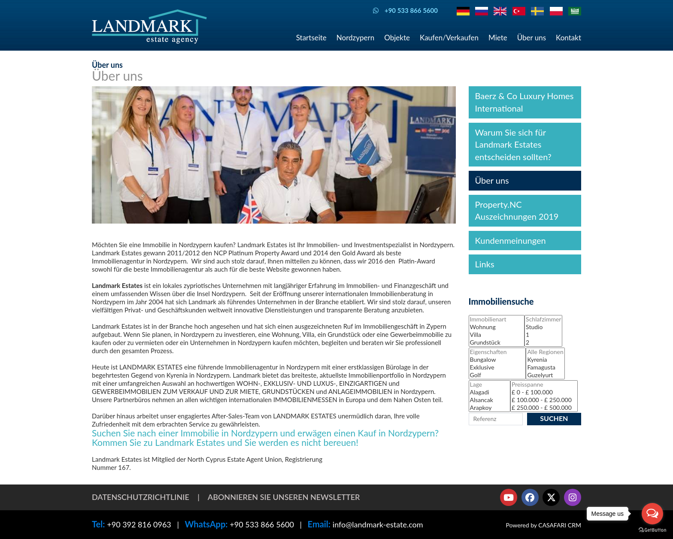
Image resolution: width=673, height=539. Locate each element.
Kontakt (568, 37)
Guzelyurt (545, 375)
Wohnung (496, 327)
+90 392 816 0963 (139, 524)
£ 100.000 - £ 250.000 (544, 400)
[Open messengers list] (652, 513)
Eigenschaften (497, 352)
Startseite (311, 37)
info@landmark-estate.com (378, 524)
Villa (496, 335)
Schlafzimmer (543, 319)
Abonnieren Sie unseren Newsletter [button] (284, 497)
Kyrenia (545, 359)
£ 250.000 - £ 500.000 (544, 408)
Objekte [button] (397, 37)
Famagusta (545, 367)
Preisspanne (544, 384)
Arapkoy (489, 408)
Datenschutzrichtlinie (140, 497)
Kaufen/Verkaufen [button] (449, 37)
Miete (497, 37)
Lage (489, 384)
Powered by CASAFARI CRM (543, 525)
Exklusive (497, 367)
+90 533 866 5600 (262, 524)
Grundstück (496, 342)
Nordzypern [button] (355, 37)
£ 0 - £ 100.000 (544, 392)
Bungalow (497, 359)
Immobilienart (496, 319)
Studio (543, 327)
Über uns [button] (531, 37)
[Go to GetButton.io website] (652, 530)
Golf (497, 375)
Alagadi (489, 392)
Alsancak (489, 400)
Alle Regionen (545, 352)
